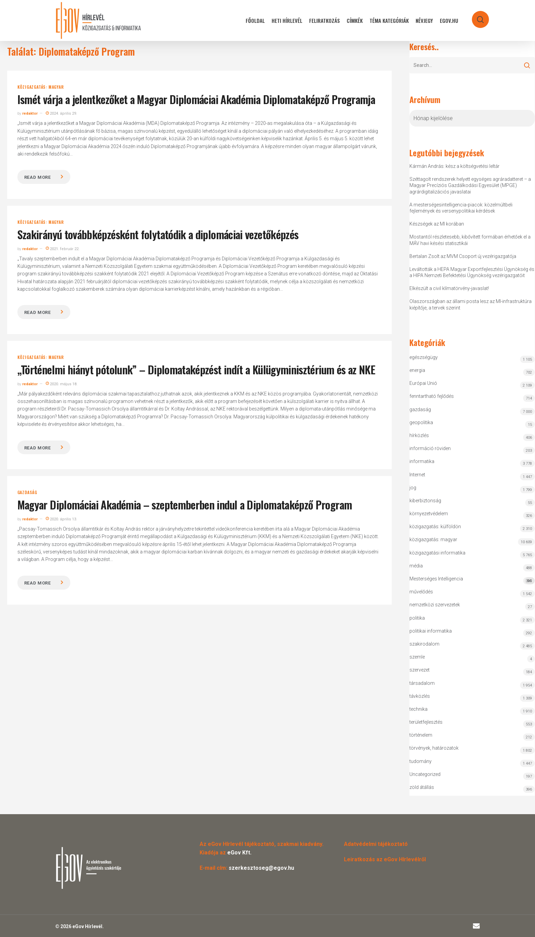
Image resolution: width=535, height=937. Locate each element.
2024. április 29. (61, 113)
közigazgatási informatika (437, 553)
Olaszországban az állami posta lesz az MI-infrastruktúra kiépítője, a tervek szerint (470, 304)
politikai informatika (430, 631)
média (416, 565)
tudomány (420, 761)
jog (412, 487)
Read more (37, 177)
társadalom (422, 683)
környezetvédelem (428, 513)
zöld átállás (421, 787)
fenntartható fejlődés (431, 396)
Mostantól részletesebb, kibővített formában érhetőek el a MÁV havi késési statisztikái (470, 240)
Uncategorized (424, 774)
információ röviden (430, 448)
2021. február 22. (62, 249)
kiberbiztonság (425, 500)
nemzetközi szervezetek (434, 604)
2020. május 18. (61, 384)
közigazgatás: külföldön (435, 526)
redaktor (30, 113)
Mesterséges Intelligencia (472, 580)
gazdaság (27, 492)
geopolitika (421, 422)
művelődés (421, 591)
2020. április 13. (61, 519)
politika (417, 618)
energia (417, 370)
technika (418, 709)
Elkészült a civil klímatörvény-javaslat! (449, 288)
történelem (420, 735)
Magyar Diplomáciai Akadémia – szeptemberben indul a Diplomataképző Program (184, 504)
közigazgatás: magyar (40, 87)
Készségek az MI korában (436, 224)
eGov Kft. (239, 852)
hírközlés (419, 435)
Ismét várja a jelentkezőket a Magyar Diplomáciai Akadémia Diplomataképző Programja (196, 99)
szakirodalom (424, 644)
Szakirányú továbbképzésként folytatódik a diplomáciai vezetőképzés (158, 234)
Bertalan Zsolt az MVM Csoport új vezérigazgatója (462, 256)
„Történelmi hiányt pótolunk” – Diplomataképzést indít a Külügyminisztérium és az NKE (196, 369)
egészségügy (423, 357)
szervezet (419, 670)
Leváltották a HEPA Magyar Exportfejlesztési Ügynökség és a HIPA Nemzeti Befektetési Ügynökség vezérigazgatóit (471, 272)
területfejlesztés (426, 722)
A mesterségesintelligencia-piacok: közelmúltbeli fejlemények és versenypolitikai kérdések (460, 208)
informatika (421, 461)
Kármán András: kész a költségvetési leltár (454, 166)
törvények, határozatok (434, 748)
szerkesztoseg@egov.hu (261, 868)
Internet (417, 474)
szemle (417, 657)
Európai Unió (423, 383)
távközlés (419, 696)
